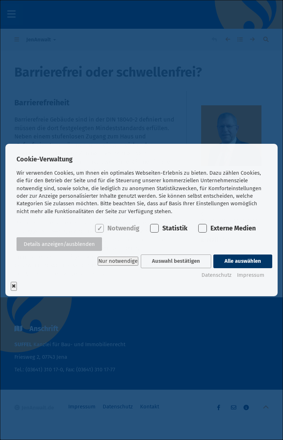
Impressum (250, 274)
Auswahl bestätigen (176, 261)
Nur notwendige (117, 261)
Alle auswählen (242, 261)
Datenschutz (216, 274)
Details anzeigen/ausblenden (59, 244)
